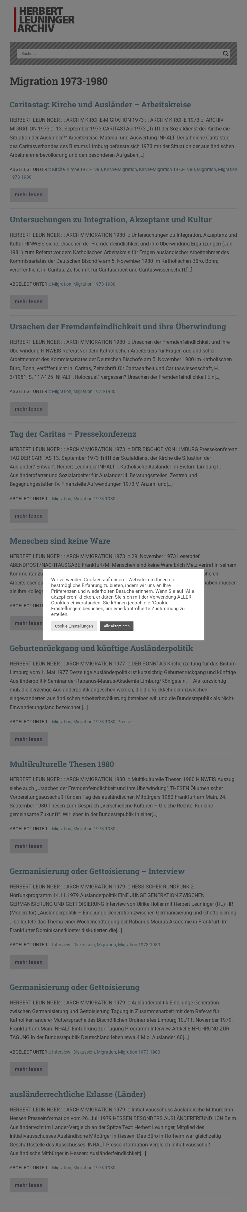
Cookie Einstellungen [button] (74, 626)
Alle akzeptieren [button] (117, 626)
